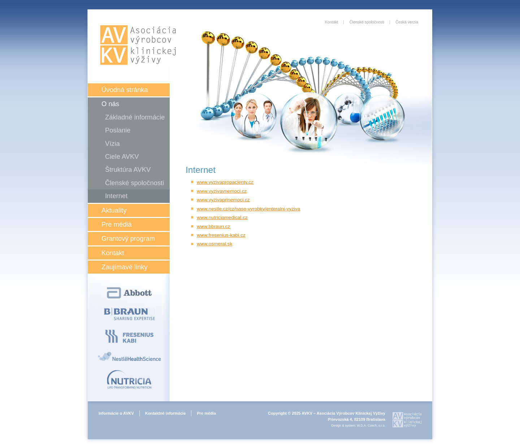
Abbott (129, 292)
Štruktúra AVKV (128, 169)
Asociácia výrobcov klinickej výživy (138, 45)
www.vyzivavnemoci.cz (222, 191)
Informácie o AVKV (116, 413)
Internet (116, 196)
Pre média (206, 413)
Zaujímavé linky (124, 267)
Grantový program (128, 238)
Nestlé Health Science (129, 356)
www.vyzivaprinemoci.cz (223, 199)
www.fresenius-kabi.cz (221, 235)
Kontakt (112, 253)
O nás (110, 104)
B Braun (129, 313)
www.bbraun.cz (213, 226)
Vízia (112, 143)
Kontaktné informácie (165, 413)
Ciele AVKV (122, 156)
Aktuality (113, 210)
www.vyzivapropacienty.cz (225, 182)
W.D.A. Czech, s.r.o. (371, 425)
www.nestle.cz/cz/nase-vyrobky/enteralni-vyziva (248, 208)
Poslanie (117, 130)
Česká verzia (406, 22)
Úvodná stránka (124, 89)
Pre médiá (116, 224)
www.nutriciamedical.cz (222, 217)
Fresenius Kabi (129, 336)
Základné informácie (135, 117)
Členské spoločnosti (134, 183)
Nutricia (129, 379)
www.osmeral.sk (214, 244)
